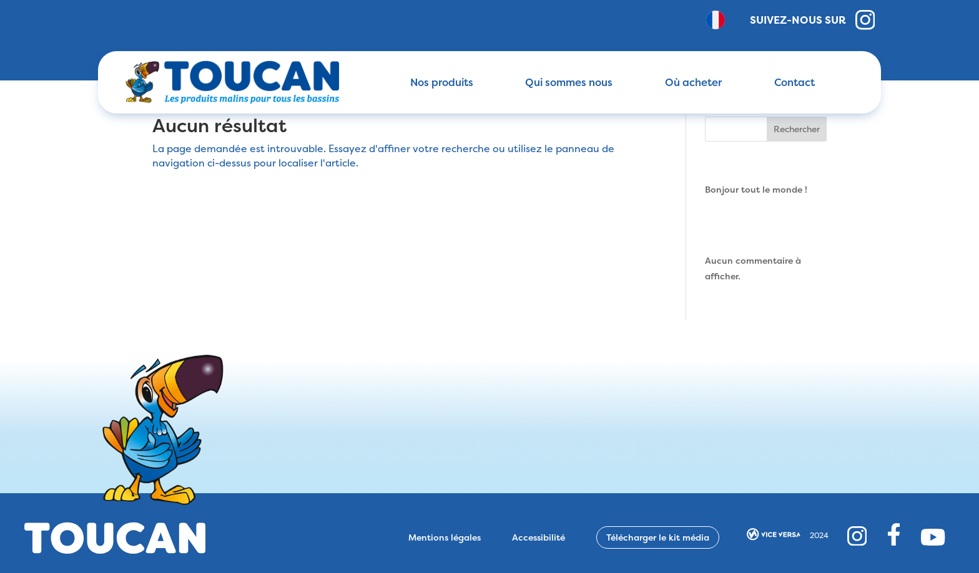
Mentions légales (444, 537)
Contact (794, 82)
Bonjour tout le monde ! (756, 189)
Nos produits (441, 82)
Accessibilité (538, 537)
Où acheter (693, 82)
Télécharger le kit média (657, 537)
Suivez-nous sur (812, 20)
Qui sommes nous (568, 82)
